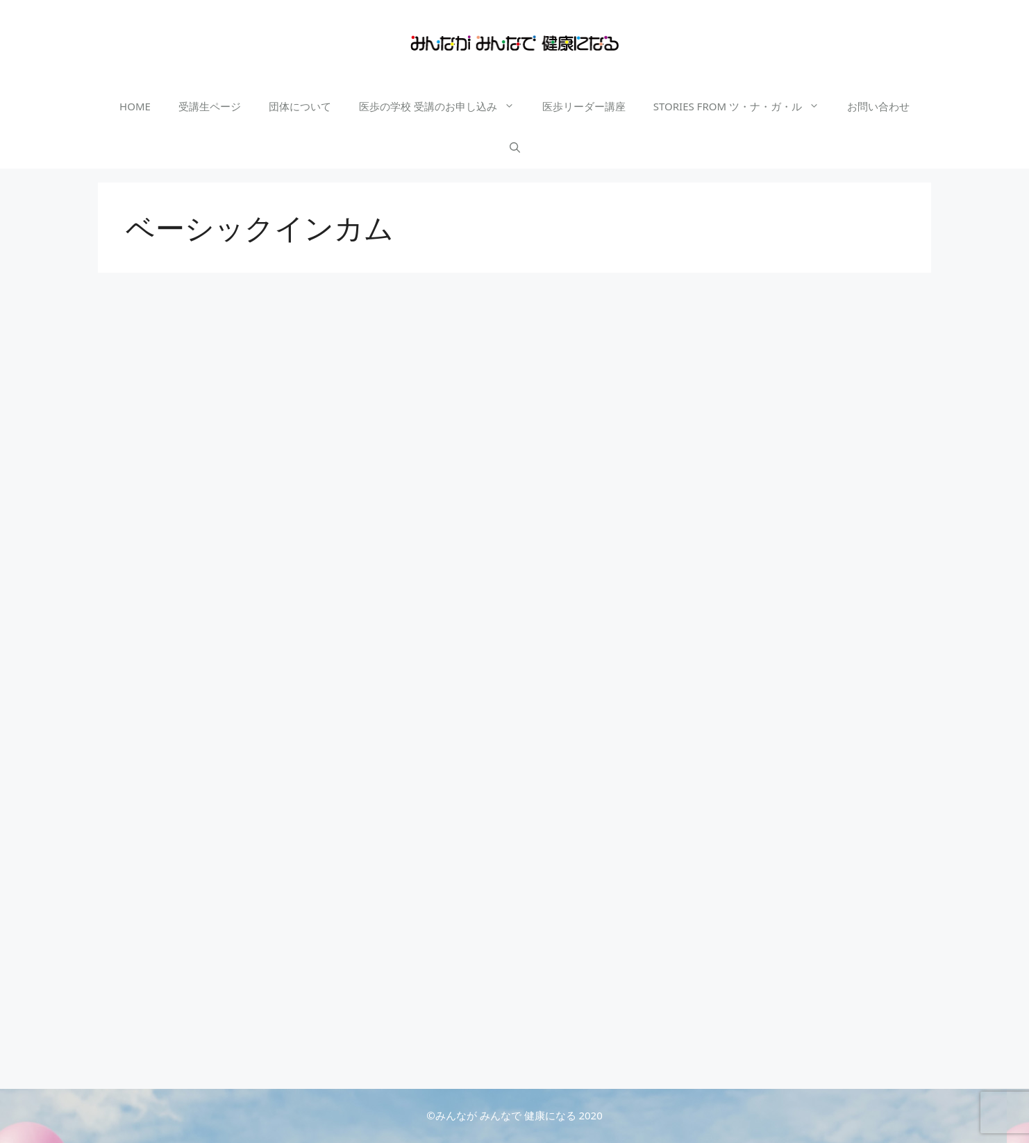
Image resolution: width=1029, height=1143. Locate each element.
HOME (135, 106)
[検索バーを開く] (515, 148)
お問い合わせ (878, 106)
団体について (300, 106)
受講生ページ (209, 106)
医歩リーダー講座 (584, 106)
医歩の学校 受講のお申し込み (443, 106)
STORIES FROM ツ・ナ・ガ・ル (743, 106)
